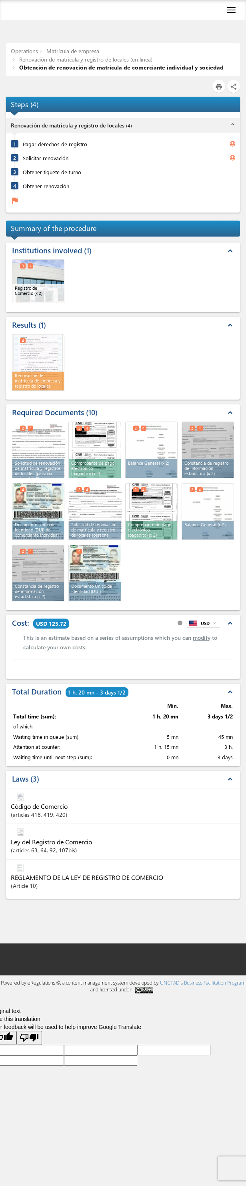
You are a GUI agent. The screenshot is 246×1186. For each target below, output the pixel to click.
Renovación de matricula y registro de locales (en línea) (85, 59)
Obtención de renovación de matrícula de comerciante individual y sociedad (121, 67)
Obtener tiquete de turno (52, 172)
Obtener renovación (46, 186)
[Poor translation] (29, 1038)
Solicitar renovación (45, 158)
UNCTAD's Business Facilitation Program (203, 982)
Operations (24, 51)
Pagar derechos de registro (55, 144)
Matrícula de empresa (72, 51)
